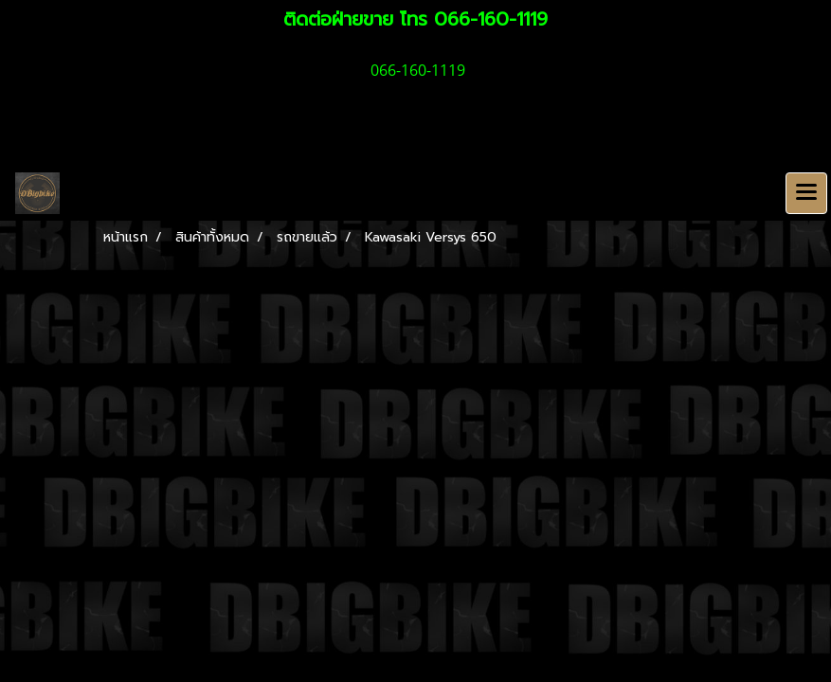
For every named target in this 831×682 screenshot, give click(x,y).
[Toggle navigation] (806, 193)
